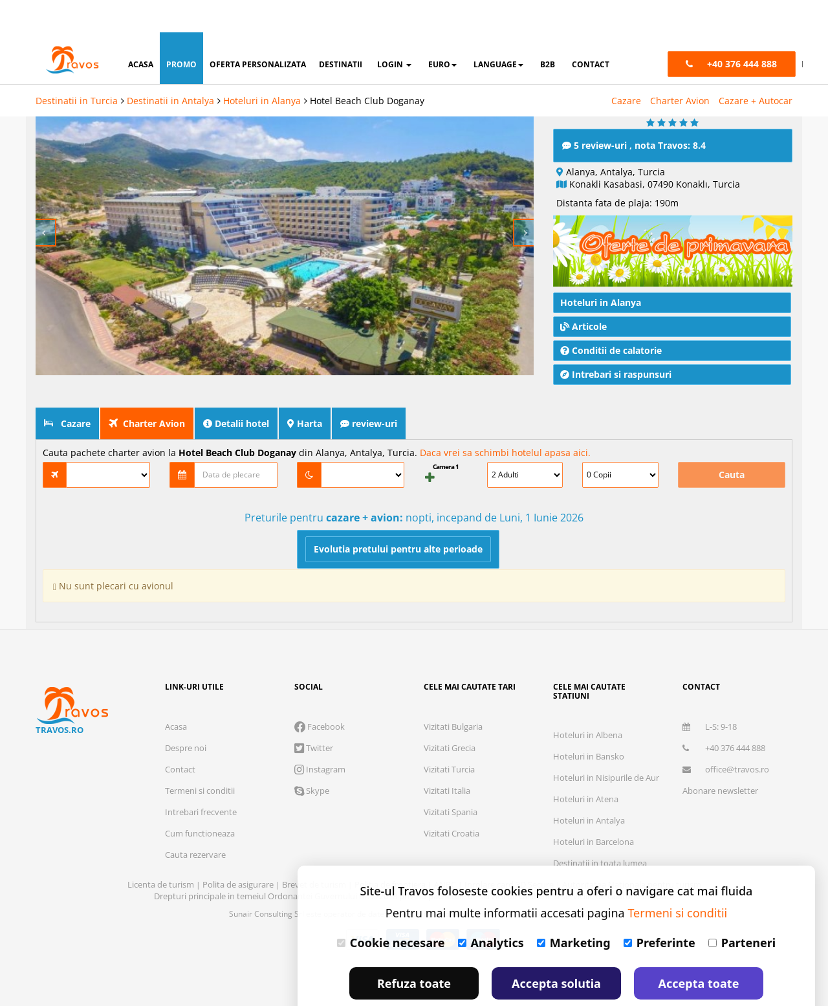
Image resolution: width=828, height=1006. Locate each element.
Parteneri (742, 910)
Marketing (574, 910)
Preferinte (659, 910)
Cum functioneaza (200, 801)
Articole (583, 294)
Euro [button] (442, 32)
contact (590, 32)
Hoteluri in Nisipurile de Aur (606, 745)
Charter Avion (680, 68)
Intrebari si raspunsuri (615, 342)
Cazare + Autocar (755, 68)
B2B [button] (547, 32)
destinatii (340, 32)
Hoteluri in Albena (587, 702)
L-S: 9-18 (709, 694)
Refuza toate (414, 951)
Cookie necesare (391, 910)
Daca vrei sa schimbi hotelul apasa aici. (505, 420)
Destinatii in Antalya (170, 68)
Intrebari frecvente (201, 779)
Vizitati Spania (450, 779)
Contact (180, 737)
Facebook (319, 694)
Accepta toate (699, 951)
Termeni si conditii (200, 758)
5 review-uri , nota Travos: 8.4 (634, 113)
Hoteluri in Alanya (262, 68)
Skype (311, 758)
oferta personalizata (258, 32)
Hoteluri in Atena (585, 766)
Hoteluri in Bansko (588, 724)
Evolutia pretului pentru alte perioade (398, 516)
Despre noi (185, 715)
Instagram (319, 737)
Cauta (732, 442)
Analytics (491, 910)
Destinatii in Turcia (77, 68)
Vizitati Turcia (449, 737)
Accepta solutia (556, 951)
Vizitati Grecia (449, 715)
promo (181, 32)
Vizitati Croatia (451, 801)
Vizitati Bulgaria (453, 694)
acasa (140, 32)
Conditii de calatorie (611, 318)
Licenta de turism (161, 852)
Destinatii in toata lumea (600, 831)
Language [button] (498, 32)
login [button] (394, 32)
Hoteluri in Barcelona (593, 809)
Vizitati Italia (447, 758)
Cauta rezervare (195, 822)
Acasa (176, 694)
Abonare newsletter (720, 758)
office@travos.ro (725, 737)
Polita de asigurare (239, 852)
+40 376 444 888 (723, 715)
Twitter (313, 715)
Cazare (626, 68)
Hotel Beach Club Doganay (367, 68)
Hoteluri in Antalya (589, 788)
